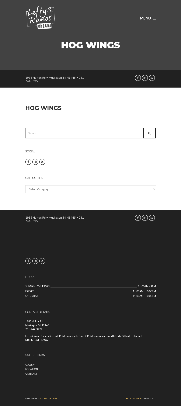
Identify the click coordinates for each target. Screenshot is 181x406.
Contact (31, 373)
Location (31, 369)
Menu (148, 18)
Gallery (30, 364)
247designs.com (48, 398)
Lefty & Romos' (133, 398)
